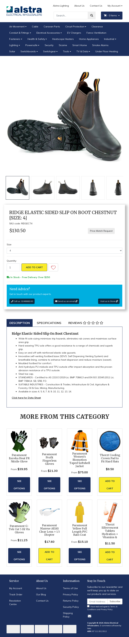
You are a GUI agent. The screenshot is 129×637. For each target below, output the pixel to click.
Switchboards (28, 51)
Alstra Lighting (61, 5)
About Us (79, 5)
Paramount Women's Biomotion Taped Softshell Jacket (79, 460)
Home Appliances (89, 38)
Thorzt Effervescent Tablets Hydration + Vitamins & (110, 531)
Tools (66, 51)
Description (19, 323)
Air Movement (17, 26)
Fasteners (14, 38)
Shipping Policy (68, 615)
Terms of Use (70, 588)
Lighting (13, 45)
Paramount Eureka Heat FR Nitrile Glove (19, 458)
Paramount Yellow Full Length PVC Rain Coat (79, 530)
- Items (111, 15)
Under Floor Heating (106, 51)
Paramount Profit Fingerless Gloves (49, 459)
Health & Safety (36, 38)
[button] (53, 267)
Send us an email (66, 301)
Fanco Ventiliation (96, 32)
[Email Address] (97, 601)
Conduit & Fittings (19, 32)
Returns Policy (70, 600)
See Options (19, 485)
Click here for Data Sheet (26, 397)
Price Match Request (101, 230)
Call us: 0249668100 (22, 301)
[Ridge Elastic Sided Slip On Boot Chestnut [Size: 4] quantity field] (13, 267)
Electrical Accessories (48, 32)
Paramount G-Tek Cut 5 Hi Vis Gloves (19, 529)
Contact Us (96, 5)
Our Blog (41, 594)
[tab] (20, 323)
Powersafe (31, 45)
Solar (12, 51)
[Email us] (89, 616)
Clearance (97, 26)
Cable (35, 26)
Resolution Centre (15, 602)
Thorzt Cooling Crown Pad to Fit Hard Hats (110, 458)
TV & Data (82, 51)
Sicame (63, 45)
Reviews (85, 323)
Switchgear (49, 51)
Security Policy (71, 606)
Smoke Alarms (100, 45)
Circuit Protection (74, 26)
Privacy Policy (70, 594)
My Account (15, 588)
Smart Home (79, 45)
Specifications (49, 323)
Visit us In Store (109, 301)
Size (9, 244)
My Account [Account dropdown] (114, 5)
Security (49, 45)
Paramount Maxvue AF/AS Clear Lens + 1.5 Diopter (49, 530)
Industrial (109, 38)
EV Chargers (74, 32)
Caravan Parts (52, 26)
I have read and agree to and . (102, 608)
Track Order (15, 594)
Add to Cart (34, 267)
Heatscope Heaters (63, 38)
